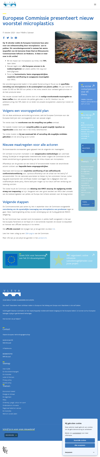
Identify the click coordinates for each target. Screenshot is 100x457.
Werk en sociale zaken (10, 414)
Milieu (83, 176)
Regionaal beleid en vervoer (12, 408)
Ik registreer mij (88, 148)
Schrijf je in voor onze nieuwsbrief (19, 429)
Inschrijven (11, 435)
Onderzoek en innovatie (11, 405)
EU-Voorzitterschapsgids (11, 372)
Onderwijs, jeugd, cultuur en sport (14, 403)
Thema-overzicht (88, 203)
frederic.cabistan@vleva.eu (89, 102)
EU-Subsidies (85, 174)
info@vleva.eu (7, 348)
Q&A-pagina (29, 233)
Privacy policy (7, 380)
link (53, 229)
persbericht (42, 238)
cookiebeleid (77, 433)
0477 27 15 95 (85, 104)
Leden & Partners (8, 377)
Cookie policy (7, 383)
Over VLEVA (6, 369)
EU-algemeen (85, 171)
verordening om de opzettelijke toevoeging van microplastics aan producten (35, 209)
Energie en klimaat (87, 169)
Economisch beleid (87, 167)
